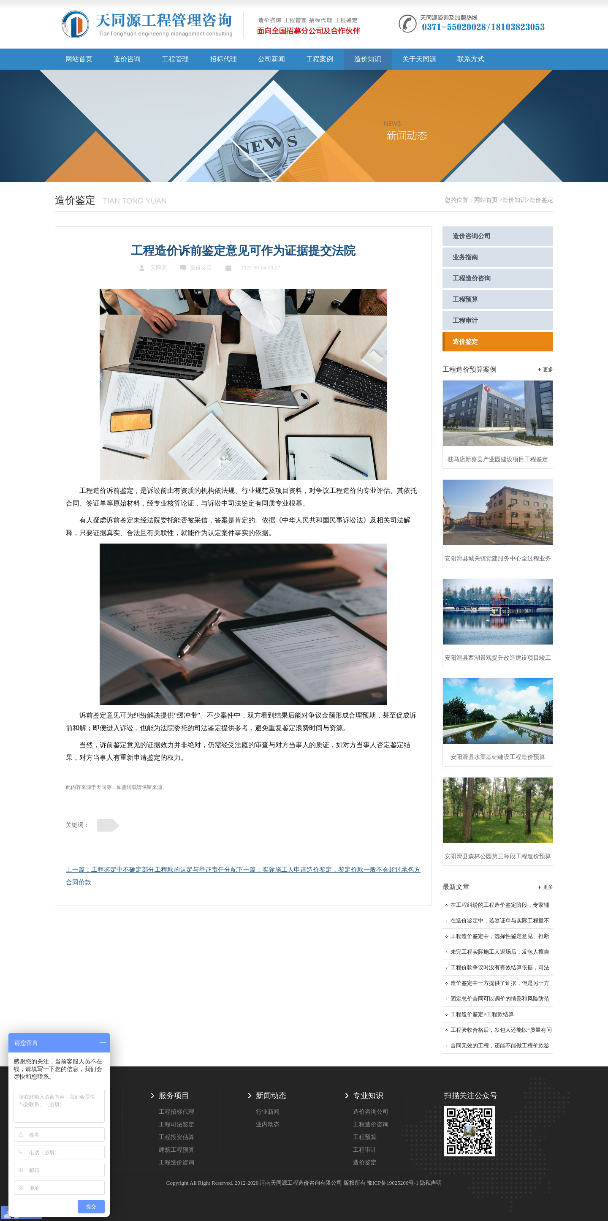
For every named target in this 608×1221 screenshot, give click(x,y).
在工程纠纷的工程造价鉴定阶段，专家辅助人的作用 (500, 907)
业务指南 (465, 257)
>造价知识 (512, 200)
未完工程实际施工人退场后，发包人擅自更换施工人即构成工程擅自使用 (500, 954)
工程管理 (175, 59)
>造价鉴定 (539, 200)
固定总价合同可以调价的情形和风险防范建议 (500, 1001)
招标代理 (223, 59)
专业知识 (368, 1095)
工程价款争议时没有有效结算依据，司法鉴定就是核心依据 (500, 970)
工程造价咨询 (472, 278)
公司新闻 (271, 59)
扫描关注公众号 (470, 1095)
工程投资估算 (176, 1137)
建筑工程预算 (176, 1150)
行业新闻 (268, 1112)
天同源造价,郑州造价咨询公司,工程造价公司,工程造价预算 (211, 27)
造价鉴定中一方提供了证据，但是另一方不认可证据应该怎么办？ (500, 985)
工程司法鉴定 (176, 1124)
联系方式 (470, 59)
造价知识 (367, 59)
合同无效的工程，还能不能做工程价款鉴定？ (500, 1048)
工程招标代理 (176, 1112)
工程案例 (319, 59)
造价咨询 (127, 59)
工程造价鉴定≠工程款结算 (482, 1014)
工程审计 (465, 320)
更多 (548, 370)
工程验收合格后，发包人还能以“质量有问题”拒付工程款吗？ (501, 1032)
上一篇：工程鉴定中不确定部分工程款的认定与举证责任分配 (151, 869)
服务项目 (174, 1095)
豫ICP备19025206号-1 (392, 1183)
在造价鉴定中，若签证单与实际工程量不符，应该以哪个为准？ (500, 923)
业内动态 (268, 1124)
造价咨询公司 (472, 236)
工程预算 (465, 299)
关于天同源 (419, 59)
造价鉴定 (465, 341)
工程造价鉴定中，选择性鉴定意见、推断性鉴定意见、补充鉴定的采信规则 (500, 938)
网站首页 (78, 59)
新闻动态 (271, 1095)
